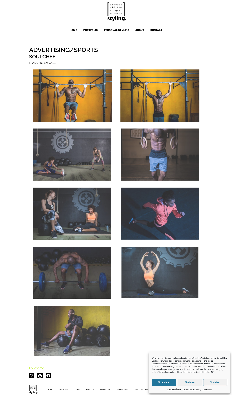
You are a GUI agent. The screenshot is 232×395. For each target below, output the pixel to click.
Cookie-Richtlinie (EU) (205, 372)
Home (73, 30)
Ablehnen (189, 382)
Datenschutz (122, 390)
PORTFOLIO (90, 30)
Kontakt (90, 390)
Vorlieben (215, 382)
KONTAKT (156, 30)
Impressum (207, 389)
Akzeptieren (164, 382)
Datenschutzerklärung (192, 389)
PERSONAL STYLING (116, 30)
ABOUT (139, 30)
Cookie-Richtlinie (174, 389)
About (77, 390)
